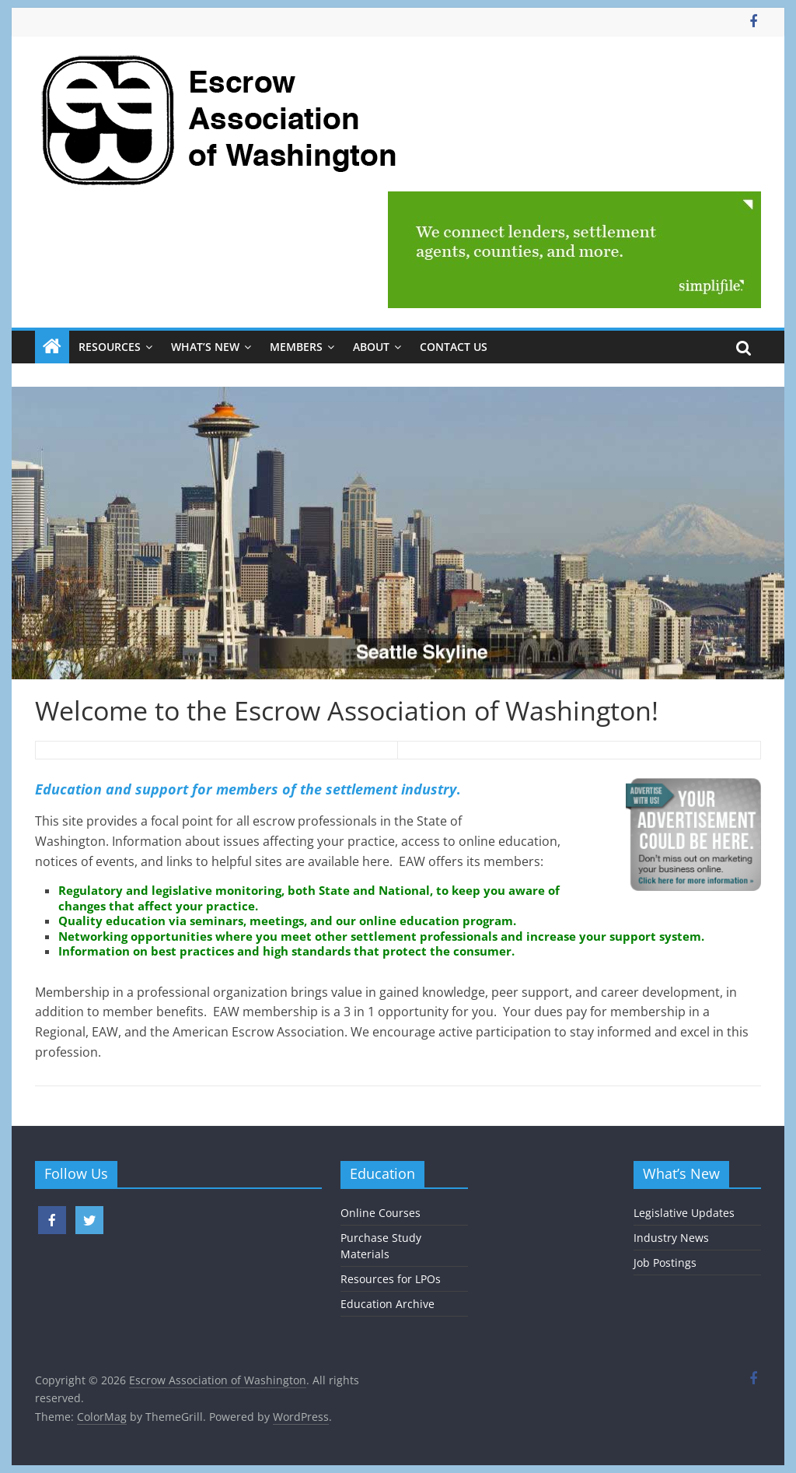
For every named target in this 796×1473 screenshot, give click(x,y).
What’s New (205, 346)
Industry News (671, 1237)
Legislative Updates (684, 1212)
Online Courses (380, 1212)
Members (296, 346)
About (371, 346)
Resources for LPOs (390, 1278)
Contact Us (453, 346)
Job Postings (665, 1262)
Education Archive (387, 1303)
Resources (110, 346)
